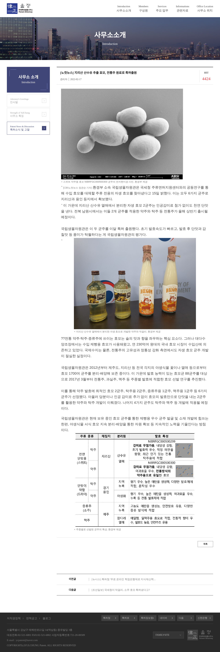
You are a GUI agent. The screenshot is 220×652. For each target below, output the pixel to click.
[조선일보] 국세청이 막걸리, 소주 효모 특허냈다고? (121, 590)
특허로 (125, 618)
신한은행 (202, 618)
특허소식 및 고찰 (23, 128)
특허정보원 (147, 618)
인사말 (23, 101)
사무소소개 (124, 8)
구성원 (143, 8)
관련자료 (182, 8)
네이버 (163, 618)
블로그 (47, 618)
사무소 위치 (205, 8)
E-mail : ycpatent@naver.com (22, 640)
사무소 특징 (23, 114)
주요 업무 (162, 8)
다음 (181, 618)
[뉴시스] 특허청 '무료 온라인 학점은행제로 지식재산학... (124, 579)
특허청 (106, 618)
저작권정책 (14, 618)
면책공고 (31, 618)
